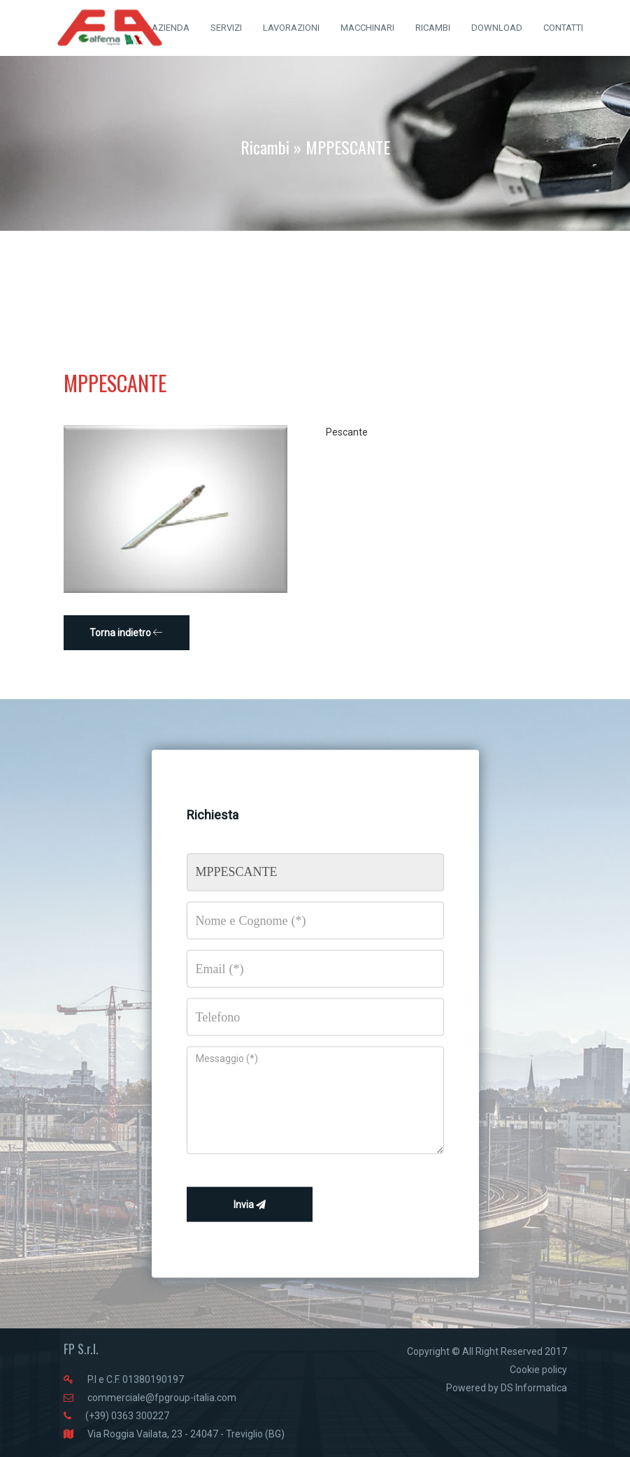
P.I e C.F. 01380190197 (135, 1379)
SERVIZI (226, 27)
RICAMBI (432, 27)
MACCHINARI (367, 27)
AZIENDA (170, 27)
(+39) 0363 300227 (127, 1415)
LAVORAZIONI (291, 27)
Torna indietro (126, 632)
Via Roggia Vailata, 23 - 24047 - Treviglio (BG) (186, 1434)
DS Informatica (534, 1387)
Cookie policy (538, 1369)
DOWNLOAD (496, 27)
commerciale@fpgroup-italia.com (161, 1397)
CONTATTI (563, 27)
